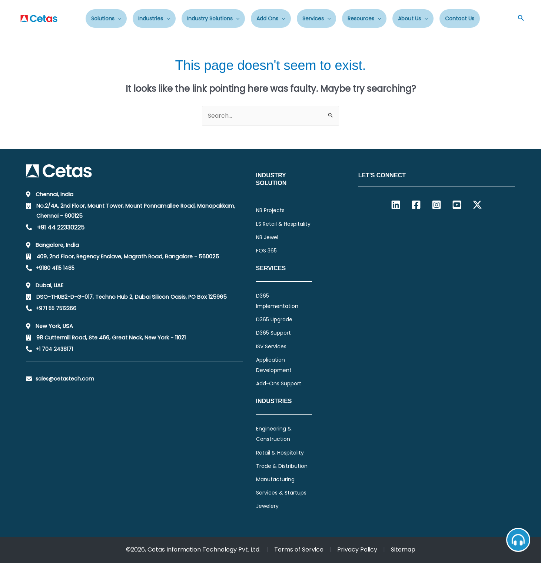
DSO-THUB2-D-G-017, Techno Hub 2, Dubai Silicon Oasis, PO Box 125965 (131, 297)
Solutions (106, 18)
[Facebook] (416, 205)
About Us (413, 18)
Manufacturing (275, 479)
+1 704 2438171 (54, 349)
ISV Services (271, 346)
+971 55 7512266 (56, 308)
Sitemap (403, 549)
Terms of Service (298, 549)
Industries (154, 18)
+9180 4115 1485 (55, 268)
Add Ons (270, 18)
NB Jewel (267, 237)
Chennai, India (54, 194)
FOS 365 (266, 250)
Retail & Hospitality (280, 452)
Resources (364, 18)
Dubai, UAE (49, 285)
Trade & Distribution (282, 466)
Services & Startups (281, 492)
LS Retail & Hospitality (283, 224)
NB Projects (270, 210)
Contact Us (459, 18)
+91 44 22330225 (60, 227)
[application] (117, 18)
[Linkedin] (396, 205)
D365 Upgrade (274, 319)
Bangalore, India (57, 245)
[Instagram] (436, 205)
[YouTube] (457, 205)
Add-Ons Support (278, 383)
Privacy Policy (357, 549)
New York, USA (54, 326)
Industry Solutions (213, 18)
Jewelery (267, 506)
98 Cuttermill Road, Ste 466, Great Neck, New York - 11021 (111, 337)
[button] (521, 18)
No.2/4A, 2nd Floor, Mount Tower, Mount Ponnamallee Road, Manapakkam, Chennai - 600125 (135, 210)
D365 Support (273, 332)
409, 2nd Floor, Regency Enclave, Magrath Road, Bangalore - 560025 (127, 256)
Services (316, 18)
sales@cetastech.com (65, 378)
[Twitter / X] (477, 205)
